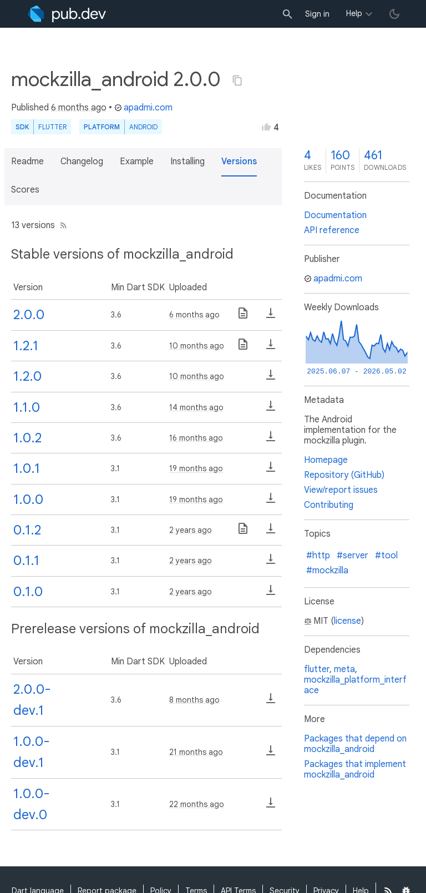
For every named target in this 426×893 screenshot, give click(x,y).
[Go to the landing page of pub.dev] (67, 14)
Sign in (317, 14)
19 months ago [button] (196, 468)
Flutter (52, 127)
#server (352, 555)
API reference (331, 230)
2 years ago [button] (190, 530)
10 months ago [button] (196, 346)
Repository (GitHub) (344, 475)
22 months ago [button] (196, 804)
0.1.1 (26, 560)
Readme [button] (27, 161)
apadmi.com (143, 107)
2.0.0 (28, 314)
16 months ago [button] (196, 438)
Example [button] (137, 161)
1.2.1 (25, 345)
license (347, 621)
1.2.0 (27, 376)
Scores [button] (25, 189)
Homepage (326, 460)
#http (318, 555)
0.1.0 (28, 591)
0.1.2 (27, 530)
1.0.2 (27, 438)
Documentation (335, 215)
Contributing (328, 505)
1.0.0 (28, 499)
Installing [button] (187, 161)
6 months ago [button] (78, 107)
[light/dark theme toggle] (394, 14)
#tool (386, 555)
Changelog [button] (81, 161)
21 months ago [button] (196, 752)
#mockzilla (327, 570)
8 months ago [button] (194, 700)
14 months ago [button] (196, 407)
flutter (316, 669)
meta (344, 669)
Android (143, 127)
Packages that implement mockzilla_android (355, 769)
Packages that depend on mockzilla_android (355, 744)
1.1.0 (26, 407)
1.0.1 (26, 468)
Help (354, 13)
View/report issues (341, 490)
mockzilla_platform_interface (355, 685)
